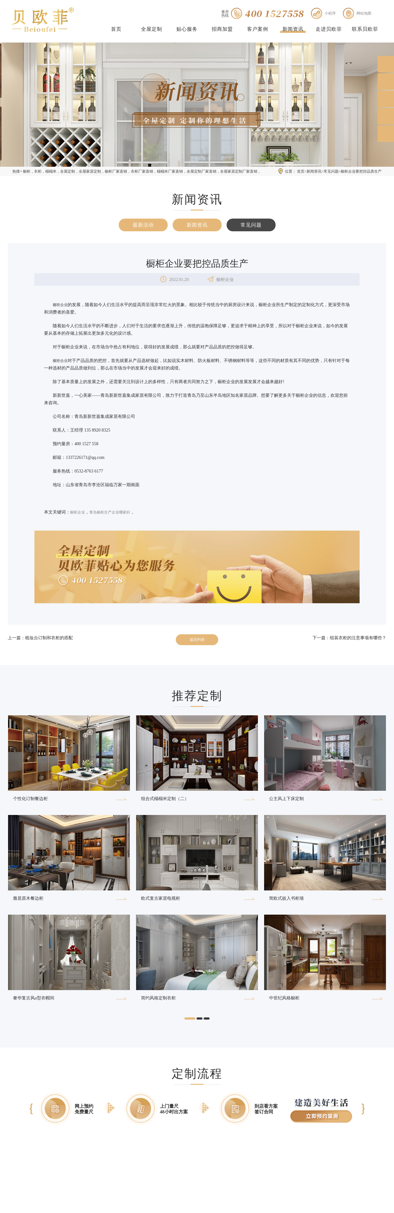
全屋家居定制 (90, 171)
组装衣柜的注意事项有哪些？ (358, 638)
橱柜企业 (77, 512)
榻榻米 (50, 171)
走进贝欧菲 (329, 29)
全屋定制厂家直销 (201, 171)
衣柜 (38, 171)
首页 (116, 29)
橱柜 (26, 171)
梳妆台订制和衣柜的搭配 (49, 638)
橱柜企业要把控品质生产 (361, 171)
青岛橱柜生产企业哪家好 (109, 512)
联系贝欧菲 (365, 29)
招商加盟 (222, 29)
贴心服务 (186, 29)
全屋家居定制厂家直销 (238, 171)
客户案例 (257, 29)
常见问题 (331, 171)
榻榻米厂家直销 (170, 171)
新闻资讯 (292, 29)
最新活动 (143, 225)
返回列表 (197, 639)
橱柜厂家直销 (116, 171)
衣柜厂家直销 (142, 171)
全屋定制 (151, 29)
